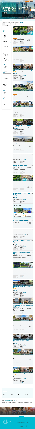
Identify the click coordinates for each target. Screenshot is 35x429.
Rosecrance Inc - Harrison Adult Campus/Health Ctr (22, 287)
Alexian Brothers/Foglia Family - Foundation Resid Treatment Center (23, 306)
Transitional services (6, 63)
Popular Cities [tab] (4, 391)
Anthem (4, 47)
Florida (19, 206)
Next (22, 385)
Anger (4, 86)
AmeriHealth (5, 45)
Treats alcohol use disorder (6, 59)
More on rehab (21, 22)
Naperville (12, 394)
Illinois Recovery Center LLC (18, 268)
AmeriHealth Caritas (6, 46)
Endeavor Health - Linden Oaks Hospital (21, 165)
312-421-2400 (15, 232)
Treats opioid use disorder (6, 60)
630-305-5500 (15, 168)
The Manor (15, 91)
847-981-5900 (15, 309)
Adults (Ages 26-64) (6, 55)
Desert (4, 96)
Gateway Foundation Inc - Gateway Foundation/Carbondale (19, 322)
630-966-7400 (15, 73)
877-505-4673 (15, 376)
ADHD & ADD (5, 85)
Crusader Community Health (18, 154)
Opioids (4, 75)
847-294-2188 (15, 244)
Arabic (4, 104)
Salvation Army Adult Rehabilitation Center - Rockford (21, 194)
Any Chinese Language (6, 105)
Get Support (22, 420)
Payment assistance (6, 51)
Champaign (4, 30)
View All (4, 33)
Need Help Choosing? (5, 108)
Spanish (4, 101)
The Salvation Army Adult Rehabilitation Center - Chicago (22, 253)
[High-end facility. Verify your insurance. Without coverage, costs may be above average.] (14, 307)
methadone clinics (7, 400)
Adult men (5, 67)
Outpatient (5, 38)
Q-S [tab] (14, 391)
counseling (14, 400)
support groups (10, 400)
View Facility (20, 38)
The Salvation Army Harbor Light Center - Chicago (22, 229)
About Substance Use (26, 2)
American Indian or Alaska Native (6, 103)
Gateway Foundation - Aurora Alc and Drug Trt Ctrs (23, 70)
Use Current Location (5, 13)
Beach (4, 93)
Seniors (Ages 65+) (6, 54)
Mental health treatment (6, 61)
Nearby (14, 206)
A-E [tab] (7, 391)
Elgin (3, 32)
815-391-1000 (15, 290)
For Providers (26, 420)
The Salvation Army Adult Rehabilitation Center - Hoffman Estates (22, 241)
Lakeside (4, 97)
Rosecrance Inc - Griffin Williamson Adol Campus (22, 53)
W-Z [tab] (17, 391)
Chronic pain (5, 89)
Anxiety (4, 87)
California (17, 206)
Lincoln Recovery (16, 36)
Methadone (5, 81)
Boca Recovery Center (25, 213)
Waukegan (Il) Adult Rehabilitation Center (21, 220)
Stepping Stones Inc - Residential (19, 143)
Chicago (3, 31)
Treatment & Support (17, 2)
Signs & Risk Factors (11, 2)
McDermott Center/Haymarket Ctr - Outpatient (22, 125)
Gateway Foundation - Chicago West (20, 107)
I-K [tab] (10, 391)
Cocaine (4, 77)
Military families (5, 71)
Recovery (22, 2)
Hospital (4, 37)
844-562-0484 (15, 38)
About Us (31, 2)
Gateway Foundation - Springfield (19, 356)
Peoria (19, 394)
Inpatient (4, 36)
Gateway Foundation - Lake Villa (19, 373)
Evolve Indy (15, 213)
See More (21, 44)
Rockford (27, 394)
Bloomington (4, 29)
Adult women (5, 68)
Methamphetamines (6, 78)
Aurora (3, 28)
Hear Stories (18, 420)
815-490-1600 (15, 157)
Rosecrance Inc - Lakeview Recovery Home (21, 340)
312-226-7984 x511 (16, 128)
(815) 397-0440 (15, 197)
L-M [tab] (11, 391)
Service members (5, 70)
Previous (13, 385)
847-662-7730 (15, 256)
